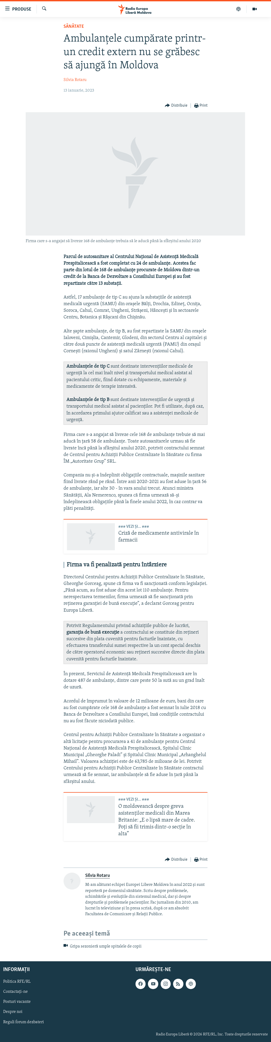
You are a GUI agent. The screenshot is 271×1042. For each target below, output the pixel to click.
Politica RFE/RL (17, 982)
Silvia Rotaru (75, 80)
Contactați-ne (15, 992)
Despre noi (12, 1012)
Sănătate (74, 26)
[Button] (176, 105)
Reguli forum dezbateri (23, 1022)
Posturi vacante (17, 1002)
